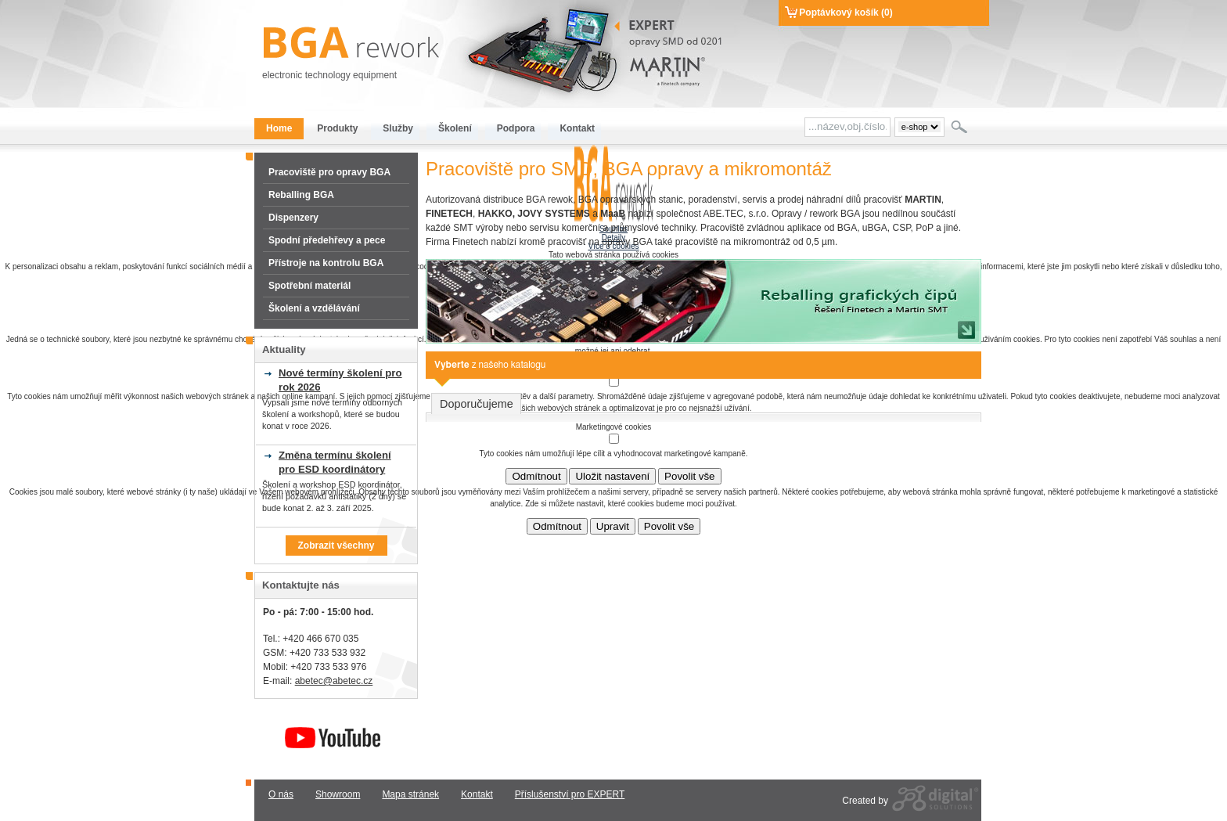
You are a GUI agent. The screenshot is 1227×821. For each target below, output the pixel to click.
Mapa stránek (410, 794)
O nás (280, 794)
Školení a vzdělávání (314, 308)
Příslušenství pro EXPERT (570, 794)
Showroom (337, 794)
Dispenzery (293, 217)
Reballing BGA (301, 194)
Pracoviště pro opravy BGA (329, 172)
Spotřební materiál (309, 285)
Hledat (960, 127)
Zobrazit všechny (335, 545)
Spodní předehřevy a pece (326, 240)
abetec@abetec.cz (334, 680)
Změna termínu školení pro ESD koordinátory (335, 462)
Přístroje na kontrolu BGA (325, 262)
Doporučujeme (476, 404)
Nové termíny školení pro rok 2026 (340, 380)
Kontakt (477, 794)
